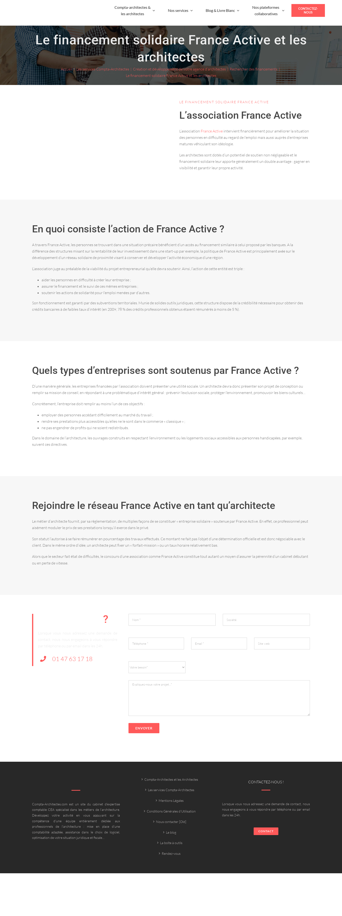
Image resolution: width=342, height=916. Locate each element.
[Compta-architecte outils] (43, 13)
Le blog (171, 832)
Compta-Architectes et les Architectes (171, 779)
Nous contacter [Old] (171, 822)
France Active (212, 131)
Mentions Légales (171, 801)
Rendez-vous (171, 853)
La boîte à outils (171, 843)
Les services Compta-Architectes (171, 790)
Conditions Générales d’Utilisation (171, 811)
